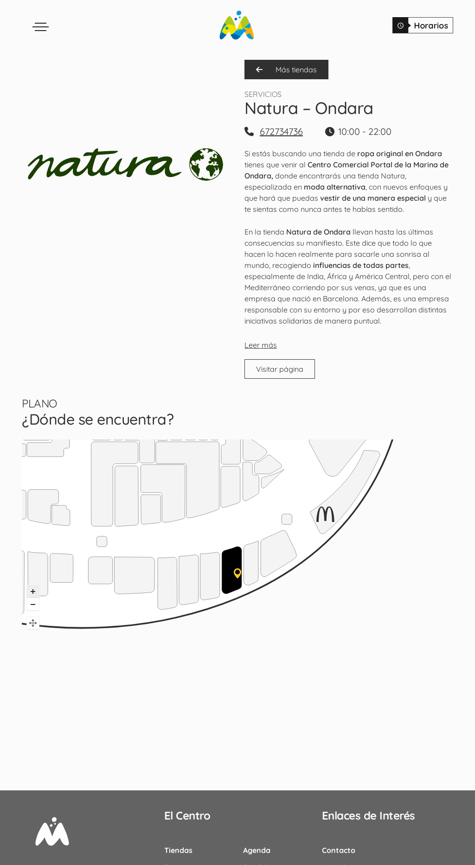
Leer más (260, 345)
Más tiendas (286, 69)
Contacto (338, 850)
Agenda (256, 850)
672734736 (281, 131)
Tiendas (178, 850)
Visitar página (279, 369)
